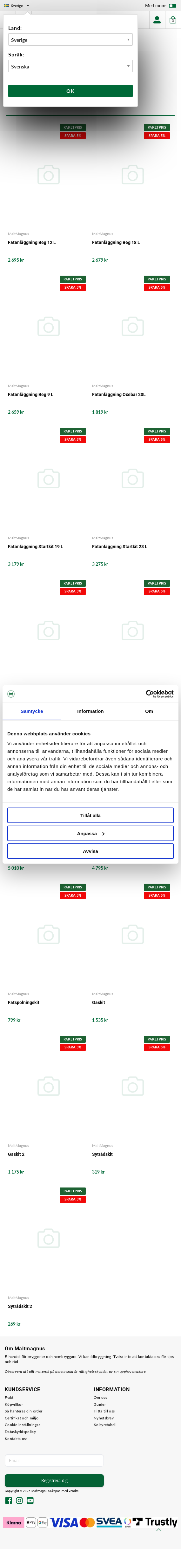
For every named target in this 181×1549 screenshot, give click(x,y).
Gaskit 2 (16, 1154)
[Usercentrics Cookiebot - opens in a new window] (146, 694)
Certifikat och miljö (21, 1418)
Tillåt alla (90, 815)
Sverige (17, 5)
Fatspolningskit (23, 1002)
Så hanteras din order (23, 1411)
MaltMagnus (18, 233)
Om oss (100, 1397)
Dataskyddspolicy (20, 1431)
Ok (70, 91)
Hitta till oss (104, 1411)
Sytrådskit (102, 1154)
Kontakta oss (16, 1438)
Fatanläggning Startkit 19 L (35, 546)
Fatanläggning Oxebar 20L (119, 394)
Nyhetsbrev (104, 1418)
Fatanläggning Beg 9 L (30, 394)
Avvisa (90, 851)
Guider (100, 1404)
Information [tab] (90, 711)
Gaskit (98, 1002)
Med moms (160, 7)
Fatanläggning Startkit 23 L (119, 546)
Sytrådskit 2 (20, 1306)
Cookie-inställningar (22, 1424)
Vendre (74, 1491)
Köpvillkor (14, 1404)
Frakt (9, 1397)
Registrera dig (54, 1480)
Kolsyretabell (105, 1424)
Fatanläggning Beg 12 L (32, 242)
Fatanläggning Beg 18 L (116, 242)
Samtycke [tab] (32, 711)
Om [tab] (149, 711)
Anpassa (90, 833)
